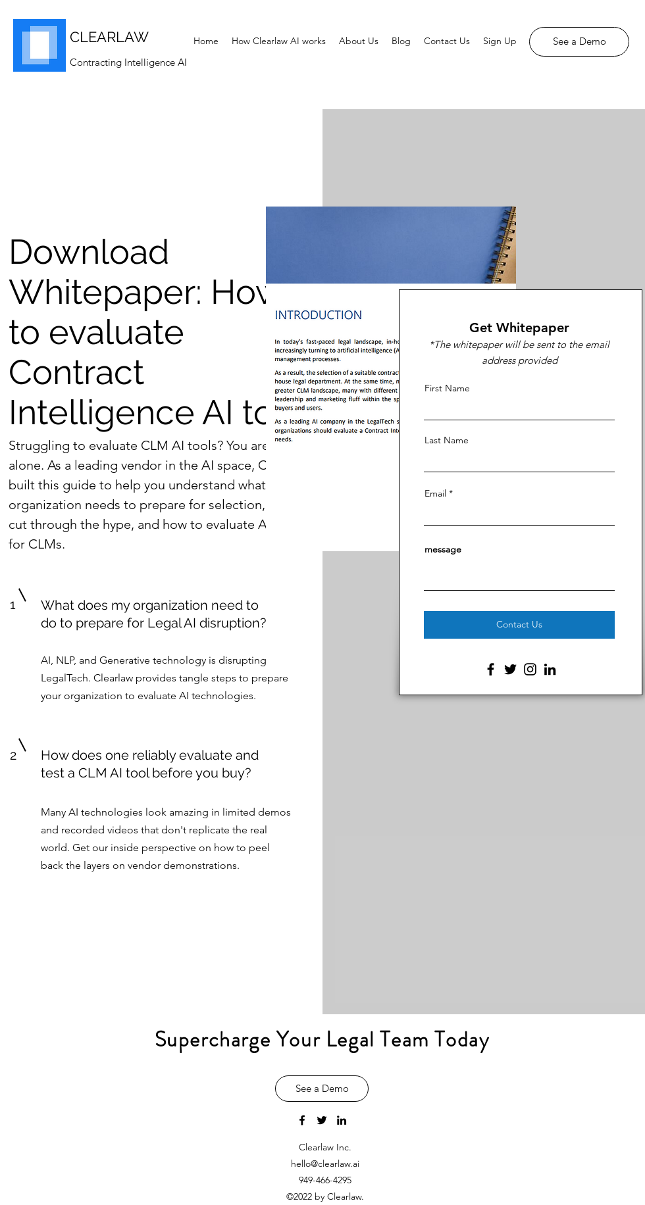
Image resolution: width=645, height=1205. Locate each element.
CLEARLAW (109, 36)
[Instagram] (530, 669)
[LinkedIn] (550, 669)
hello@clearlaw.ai (325, 1163)
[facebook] (302, 1120)
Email (435, 493)
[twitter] (321, 1120)
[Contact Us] (519, 625)
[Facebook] (490, 669)
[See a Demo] (579, 42)
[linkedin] (341, 1120)
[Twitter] (510, 669)
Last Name (447, 440)
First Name (447, 388)
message (443, 549)
